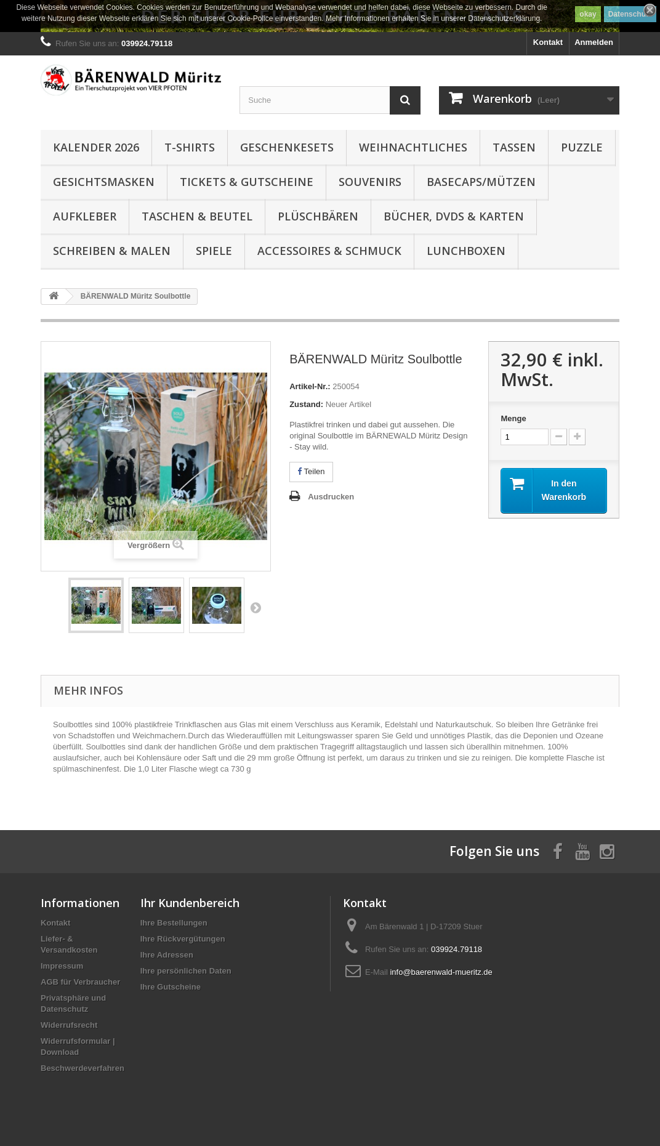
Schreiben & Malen (112, 250)
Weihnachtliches (413, 147)
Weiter (255, 607)
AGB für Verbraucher (80, 982)
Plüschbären (318, 216)
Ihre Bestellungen (173, 922)
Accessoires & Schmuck (329, 250)
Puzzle (582, 147)
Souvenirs (370, 181)
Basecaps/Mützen (481, 181)
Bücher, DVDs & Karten (454, 216)
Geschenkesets (287, 147)
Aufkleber (84, 216)
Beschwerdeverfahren (82, 1068)
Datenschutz (630, 14)
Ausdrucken (331, 496)
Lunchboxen (466, 250)
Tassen (514, 147)
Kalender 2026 (96, 147)
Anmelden (593, 42)
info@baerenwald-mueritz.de (441, 972)
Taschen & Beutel (197, 216)
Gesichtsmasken (104, 181)
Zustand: (306, 404)
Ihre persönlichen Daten (185, 970)
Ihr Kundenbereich (189, 902)
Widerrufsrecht (69, 1025)
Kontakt (548, 42)
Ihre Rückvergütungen (182, 938)
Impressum (62, 965)
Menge (513, 418)
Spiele (214, 250)
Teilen (310, 471)
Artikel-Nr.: (309, 386)
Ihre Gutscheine (170, 986)
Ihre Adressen (166, 954)
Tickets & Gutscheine (246, 181)
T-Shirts (189, 147)
